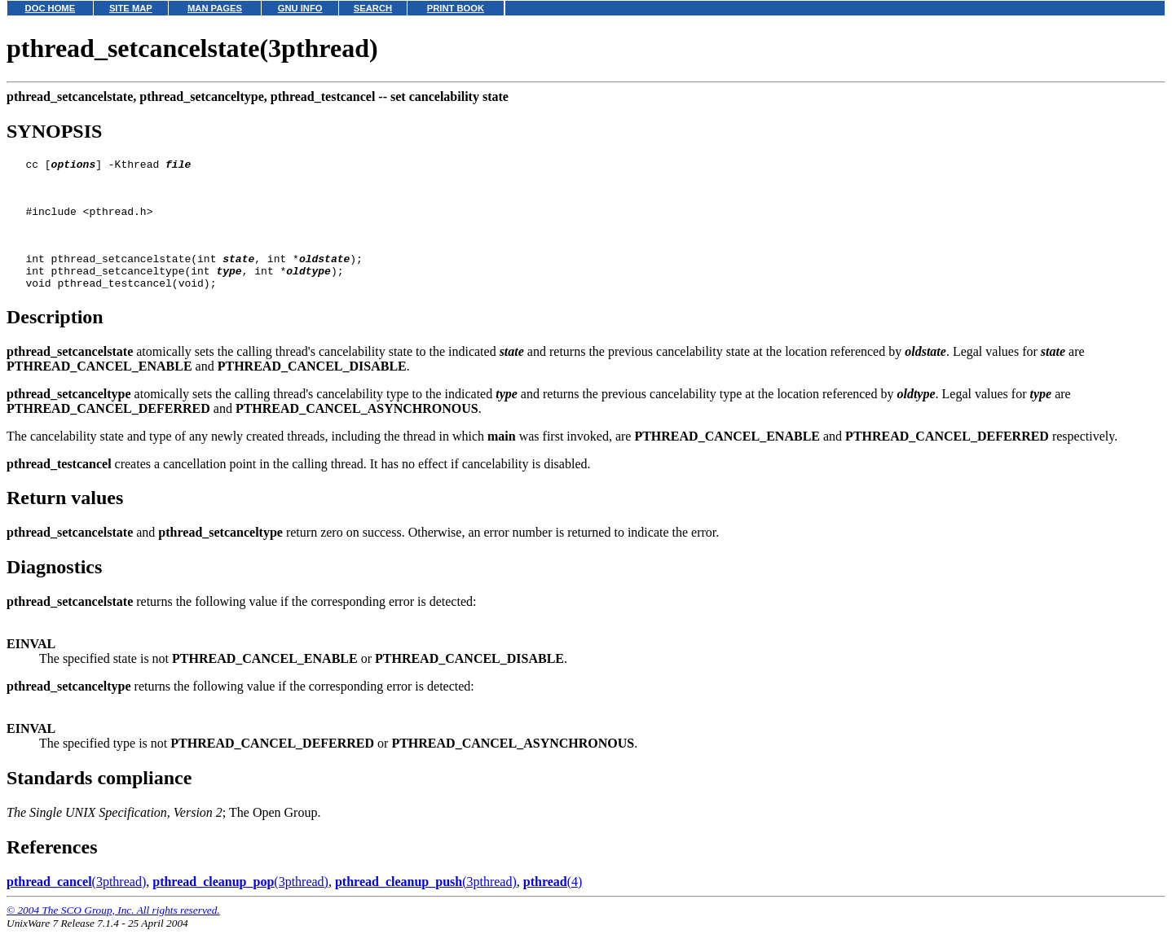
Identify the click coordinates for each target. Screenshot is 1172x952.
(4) (553, 903)
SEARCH (373, 8)
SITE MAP (130, 8)
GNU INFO (300, 8)
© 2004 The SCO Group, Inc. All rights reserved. (113, 932)
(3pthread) (76, 903)
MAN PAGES (214, 8)
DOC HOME (50, 8)
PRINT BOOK (455, 8)
